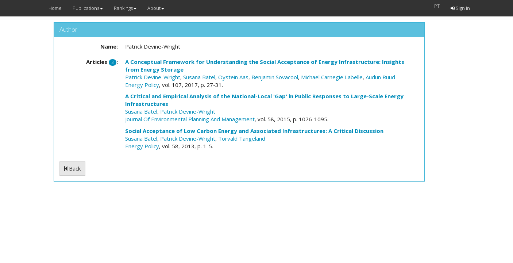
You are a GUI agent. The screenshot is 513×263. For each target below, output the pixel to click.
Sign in (460, 8)
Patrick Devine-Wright (152, 77)
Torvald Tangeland (241, 138)
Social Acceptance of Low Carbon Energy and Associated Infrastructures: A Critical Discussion (254, 130)
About (155, 8)
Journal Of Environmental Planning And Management (190, 119)
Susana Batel (199, 77)
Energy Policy (142, 84)
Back (72, 168)
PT (437, 6)
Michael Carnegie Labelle (332, 77)
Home (55, 8)
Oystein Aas (233, 77)
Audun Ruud (380, 77)
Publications (88, 8)
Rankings (125, 8)
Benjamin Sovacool (274, 77)
